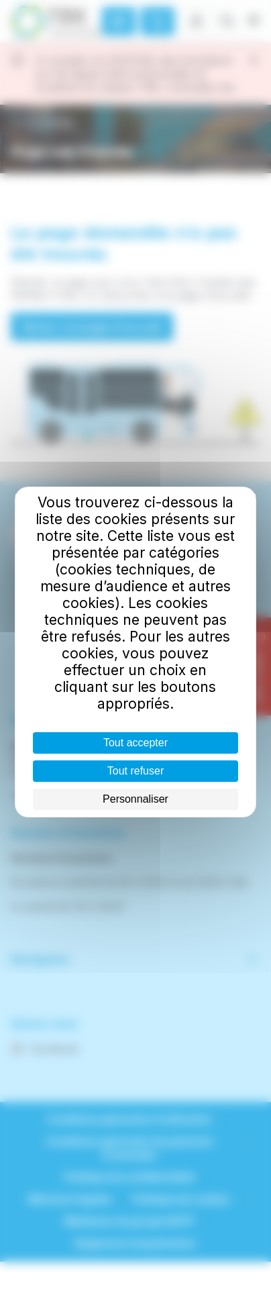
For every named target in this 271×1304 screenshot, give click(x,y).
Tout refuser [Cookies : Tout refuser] (135, 770)
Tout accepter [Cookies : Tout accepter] (135, 742)
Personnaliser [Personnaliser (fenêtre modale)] (135, 799)
